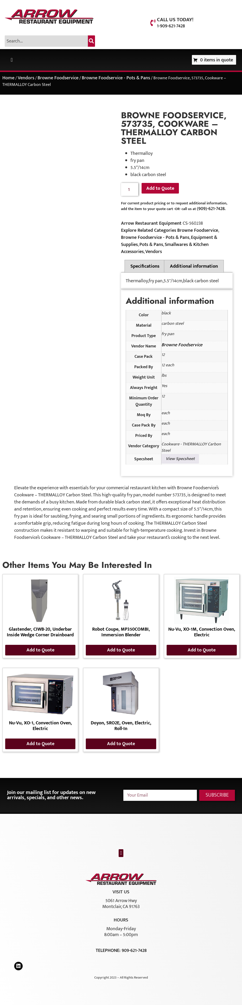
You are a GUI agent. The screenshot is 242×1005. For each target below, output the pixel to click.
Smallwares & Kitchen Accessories (165, 248)
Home (8, 78)
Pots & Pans (151, 245)
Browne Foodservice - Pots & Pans (116, 78)
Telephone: (109, 950)
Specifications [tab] (145, 266)
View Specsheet (180, 458)
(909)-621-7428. (211, 209)
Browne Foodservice (58, 78)
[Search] (91, 41)
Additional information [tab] (194, 266)
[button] (11, 60)
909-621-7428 (134, 950)
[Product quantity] (129, 189)
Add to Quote (160, 188)
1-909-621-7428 (171, 26)
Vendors (26, 78)
